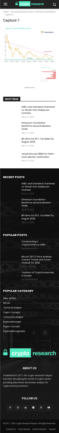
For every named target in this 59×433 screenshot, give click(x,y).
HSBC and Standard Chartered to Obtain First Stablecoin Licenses (38, 110)
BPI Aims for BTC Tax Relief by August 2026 (38, 140)
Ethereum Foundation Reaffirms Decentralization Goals (36, 126)
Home (6, 11)
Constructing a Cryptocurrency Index (33, 243)
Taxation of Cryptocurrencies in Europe (38, 274)
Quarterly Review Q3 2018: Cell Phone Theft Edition (33, 11)
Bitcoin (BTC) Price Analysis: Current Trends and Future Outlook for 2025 (37, 259)
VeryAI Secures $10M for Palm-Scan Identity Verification (38, 155)
